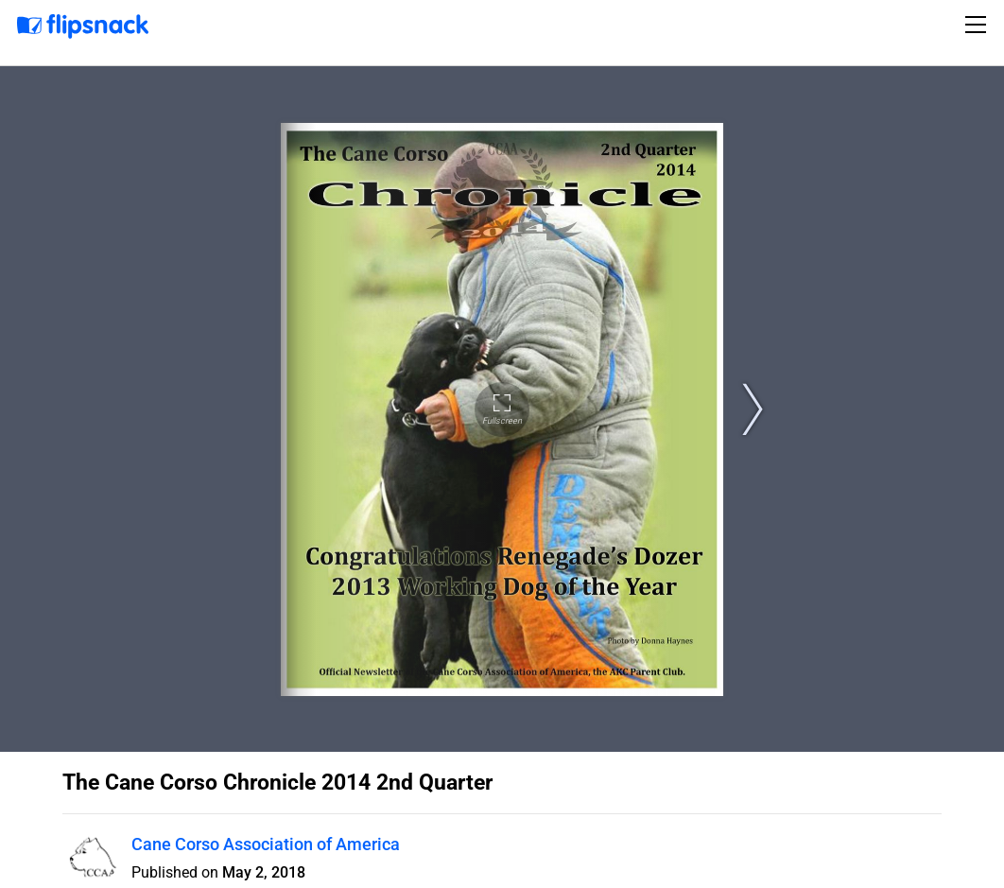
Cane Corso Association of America (265, 844)
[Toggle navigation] (978, 24)
